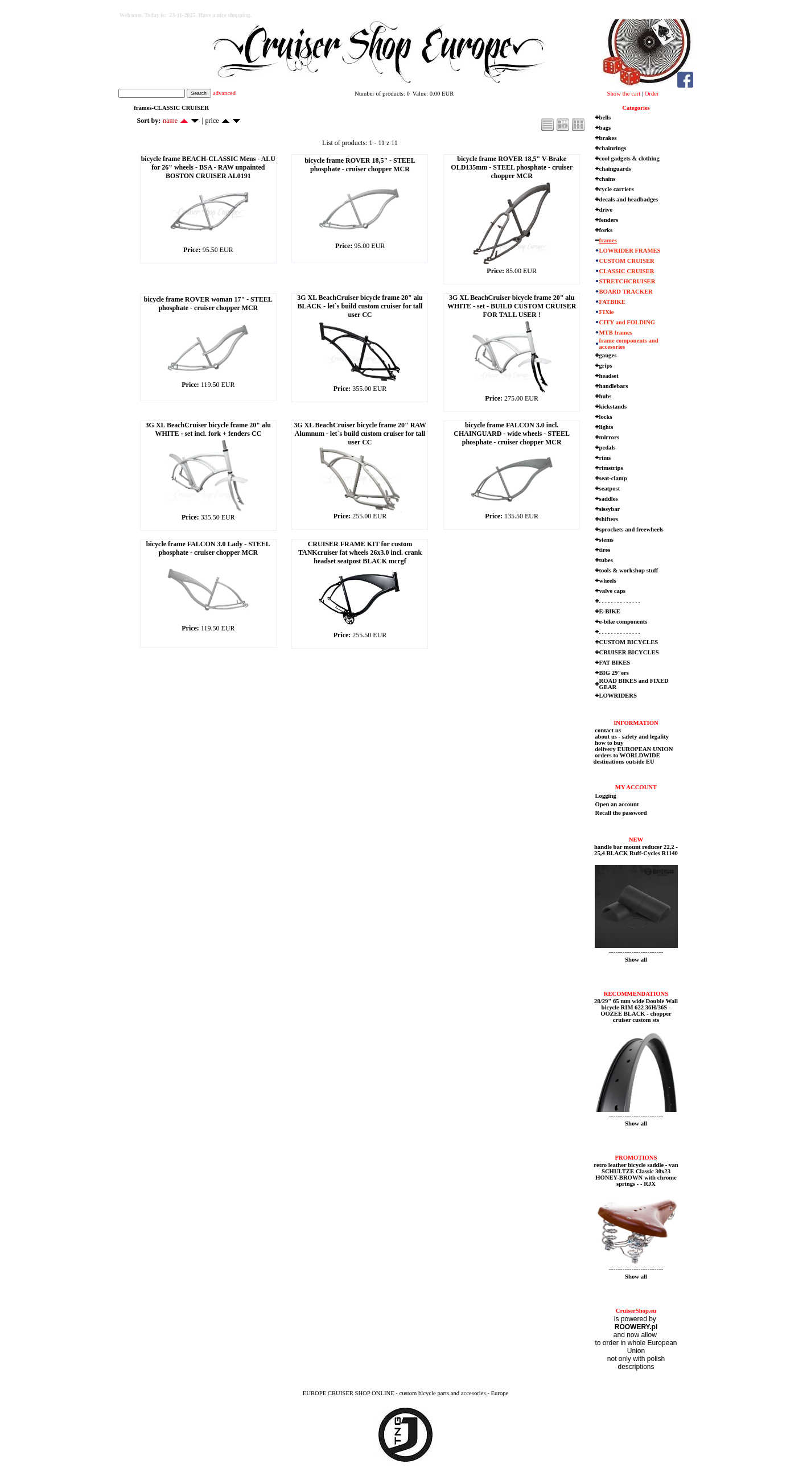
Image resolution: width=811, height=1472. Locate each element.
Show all (636, 959)
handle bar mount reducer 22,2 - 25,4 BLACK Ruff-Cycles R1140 (636, 850)
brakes (608, 138)
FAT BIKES (615, 662)
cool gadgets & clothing (629, 158)
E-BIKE (609, 611)
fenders (609, 220)
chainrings (613, 148)
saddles (608, 499)
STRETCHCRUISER (627, 281)
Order (652, 93)
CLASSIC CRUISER (626, 271)
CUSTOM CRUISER (626, 261)
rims (605, 458)
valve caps (612, 591)
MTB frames (615, 332)
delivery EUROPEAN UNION (633, 749)
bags (605, 128)
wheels (607, 581)
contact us (607, 730)
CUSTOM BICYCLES (628, 642)
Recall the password (621, 813)
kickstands (613, 406)
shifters (609, 519)
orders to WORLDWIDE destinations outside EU (627, 758)
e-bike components (623, 622)
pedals (607, 447)
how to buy (609, 743)
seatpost (609, 488)
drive (606, 210)
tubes (606, 560)
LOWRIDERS (618, 695)
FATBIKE (612, 302)
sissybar (609, 509)
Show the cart (624, 93)
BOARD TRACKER (626, 291)
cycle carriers (616, 189)
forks (606, 230)
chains (607, 179)
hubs (605, 396)
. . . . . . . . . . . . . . (619, 601)
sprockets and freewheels (631, 529)
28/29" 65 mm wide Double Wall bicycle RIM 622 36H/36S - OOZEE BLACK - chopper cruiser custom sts (636, 1010)
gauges (608, 355)
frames (608, 240)
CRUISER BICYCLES (629, 652)
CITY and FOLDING (627, 322)
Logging (605, 796)
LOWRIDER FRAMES (630, 251)
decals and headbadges (628, 199)
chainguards (615, 169)
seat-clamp (613, 478)
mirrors (609, 437)
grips (605, 365)
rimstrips (611, 468)
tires (605, 550)
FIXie (606, 312)
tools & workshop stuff (628, 570)
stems (606, 540)
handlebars (613, 386)
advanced (224, 93)
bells (605, 117)
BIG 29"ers (614, 673)
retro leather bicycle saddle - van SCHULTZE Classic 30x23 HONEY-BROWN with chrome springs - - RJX (636, 1174)
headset (609, 376)
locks (605, 417)
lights (606, 427)
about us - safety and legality (631, 736)
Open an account (617, 804)
